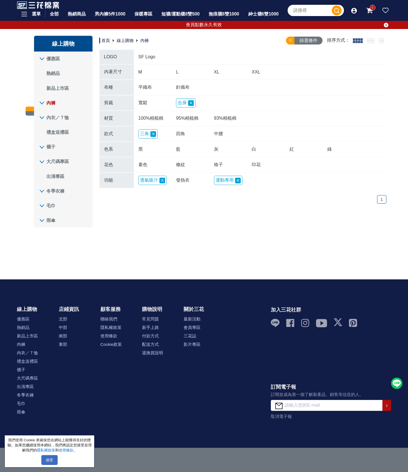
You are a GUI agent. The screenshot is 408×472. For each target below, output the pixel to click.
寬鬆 (142, 102)
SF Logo (146, 56)
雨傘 (50, 220)
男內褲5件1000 (110, 14)
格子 (218, 164)
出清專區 (55, 176)
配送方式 (150, 344)
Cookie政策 (111, 344)
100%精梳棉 (150, 118)
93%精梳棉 (225, 118)
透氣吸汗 (152, 180)
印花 (256, 164)
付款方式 (150, 335)
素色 (142, 164)
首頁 (106, 40)
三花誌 (190, 335)
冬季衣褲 (55, 191)
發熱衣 (183, 180)
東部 (63, 344)
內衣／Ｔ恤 (57, 117)
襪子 (50, 146)
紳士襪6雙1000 (263, 14)
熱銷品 (53, 73)
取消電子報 (281, 416)
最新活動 (192, 319)
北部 (63, 319)
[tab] (358, 40)
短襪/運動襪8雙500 (180, 14)
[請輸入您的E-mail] (326, 405)
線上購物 (125, 40)
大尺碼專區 (57, 161)
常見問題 (150, 319)
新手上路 (150, 327)
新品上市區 (57, 88)
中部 (63, 327)
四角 (180, 133)
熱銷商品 (77, 14)
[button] (354, 10)
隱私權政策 (110, 327)
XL (217, 72)
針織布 (183, 87)
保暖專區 (143, 14)
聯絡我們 (108, 319)
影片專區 (192, 344)
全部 (54, 14)
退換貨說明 (152, 352)
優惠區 (53, 58)
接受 (49, 460)
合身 (186, 103)
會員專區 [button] (192, 327)
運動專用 (228, 180)
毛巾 (50, 205)
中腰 (218, 133)
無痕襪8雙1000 (224, 14)
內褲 (50, 103)
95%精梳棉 (187, 118)
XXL (256, 72)
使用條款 (108, 335)
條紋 (180, 164)
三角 (148, 134)
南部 (63, 335)
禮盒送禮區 (57, 132)
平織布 (145, 87)
